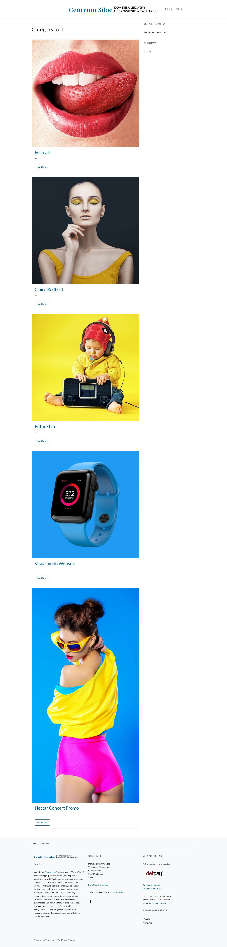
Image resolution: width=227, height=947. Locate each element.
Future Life (45, 426)
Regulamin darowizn (152, 885)
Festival (42, 152)
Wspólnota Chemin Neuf (155, 32)
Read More (42, 166)
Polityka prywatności (152, 888)
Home (34, 843)
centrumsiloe (118, 892)
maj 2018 (148, 51)
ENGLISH (147, 923)
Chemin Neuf (50, 872)
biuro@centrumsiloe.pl (98, 885)
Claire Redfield (49, 289)
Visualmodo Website (55, 563)
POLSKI (146, 918)
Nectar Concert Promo (57, 808)
